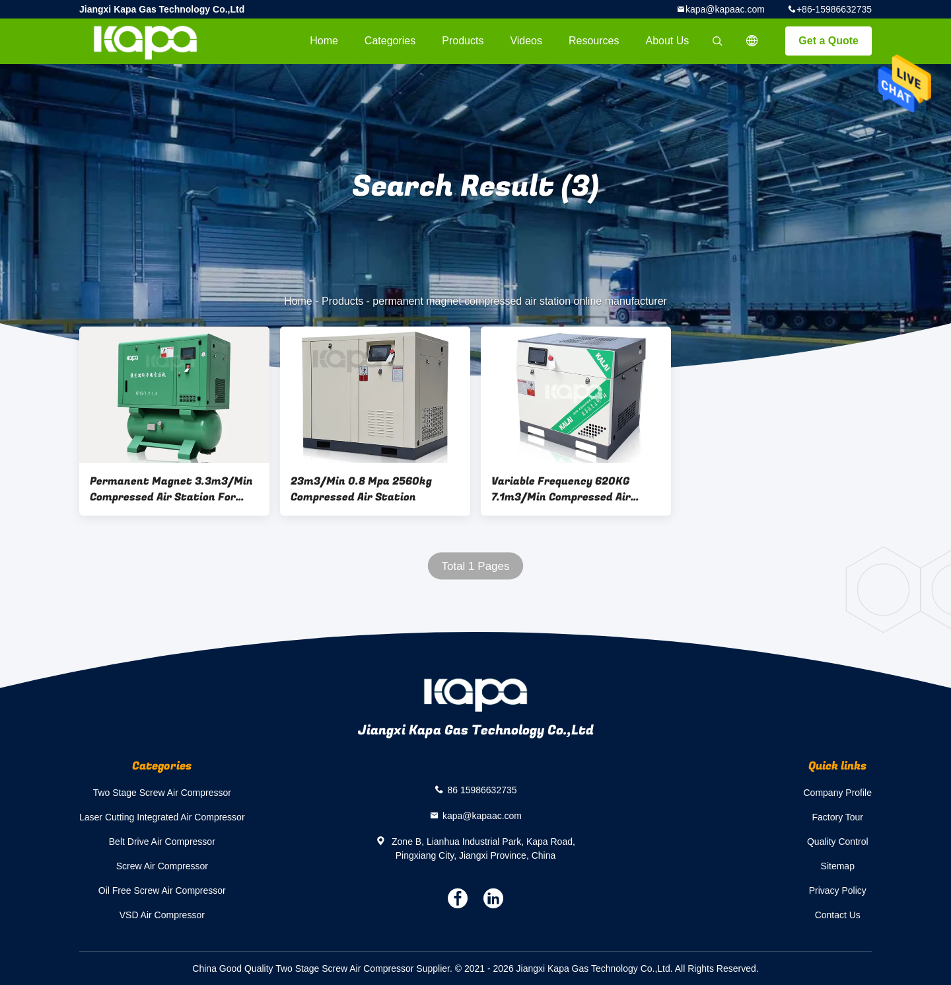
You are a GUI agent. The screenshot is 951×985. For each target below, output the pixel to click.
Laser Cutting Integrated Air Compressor (162, 817)
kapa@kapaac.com (725, 9)
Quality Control (837, 841)
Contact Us (838, 915)
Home (324, 40)
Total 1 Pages (475, 566)
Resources (594, 40)
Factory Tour (837, 817)
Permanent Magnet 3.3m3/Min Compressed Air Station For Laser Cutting (171, 489)
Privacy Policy (837, 890)
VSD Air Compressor (162, 915)
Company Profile (838, 792)
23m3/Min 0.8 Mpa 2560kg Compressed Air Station (361, 489)
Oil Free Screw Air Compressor (162, 890)
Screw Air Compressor (162, 866)
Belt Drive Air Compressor (162, 841)
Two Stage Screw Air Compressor (162, 792)
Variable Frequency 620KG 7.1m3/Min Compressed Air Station (561, 489)
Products (462, 40)
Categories (390, 40)
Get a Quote (828, 40)
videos (526, 40)
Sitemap (838, 866)
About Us (667, 40)
